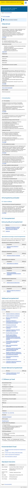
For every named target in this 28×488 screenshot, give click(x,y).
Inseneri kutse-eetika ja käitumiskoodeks (14, 452)
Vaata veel (4, 51)
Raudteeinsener (5, 421)
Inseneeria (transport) (7, 416)
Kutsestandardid (7, 12)
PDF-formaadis (6, 16)
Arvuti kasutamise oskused (11, 456)
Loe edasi (4, 37)
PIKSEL (26, 487)
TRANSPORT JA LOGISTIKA (8, 413)
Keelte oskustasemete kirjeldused (12, 454)
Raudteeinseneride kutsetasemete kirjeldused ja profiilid (15, 450)
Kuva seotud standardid (7, 87)
